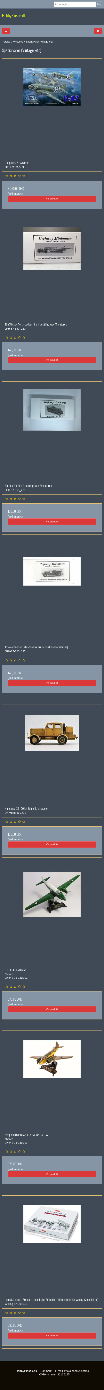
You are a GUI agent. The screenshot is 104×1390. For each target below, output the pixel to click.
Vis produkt (52, 198)
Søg (99, 4)
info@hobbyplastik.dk (77, 1371)
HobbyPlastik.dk (14, 15)
